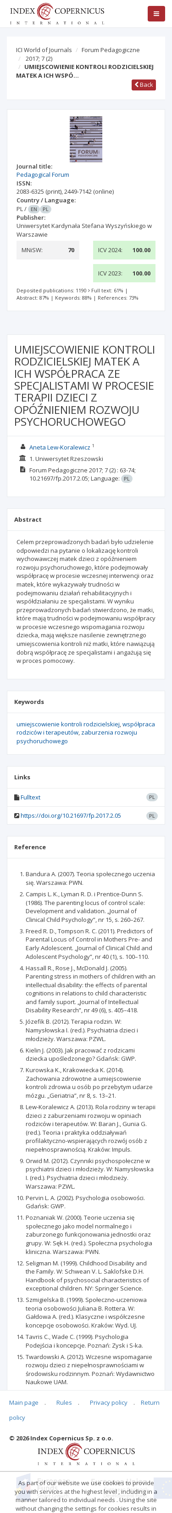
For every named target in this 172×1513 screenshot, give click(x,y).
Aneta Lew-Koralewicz (59, 447)
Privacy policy (109, 1402)
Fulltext (30, 797)
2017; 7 (39, 58)
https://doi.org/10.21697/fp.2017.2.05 (71, 815)
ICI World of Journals (44, 50)
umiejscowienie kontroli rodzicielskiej (68, 724)
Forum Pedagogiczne (111, 50)
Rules (64, 1402)
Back (143, 84)
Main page (24, 1402)
